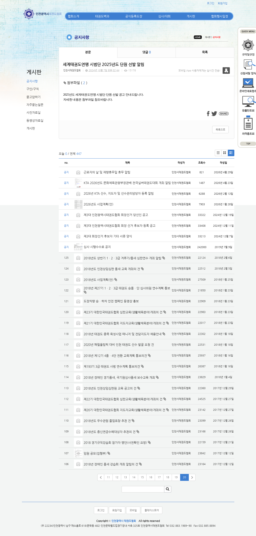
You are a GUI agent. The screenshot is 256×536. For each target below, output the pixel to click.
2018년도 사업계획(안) (98, 279)
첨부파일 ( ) (75, 83)
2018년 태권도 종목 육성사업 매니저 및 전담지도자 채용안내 (122, 334)
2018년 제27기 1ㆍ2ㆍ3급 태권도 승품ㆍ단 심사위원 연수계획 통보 (127, 288)
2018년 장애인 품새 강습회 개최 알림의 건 (111, 464)
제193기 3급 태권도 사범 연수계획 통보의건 (112, 366)
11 (108, 477)
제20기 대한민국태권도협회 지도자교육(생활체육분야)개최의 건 (124, 410)
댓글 (146, 52)
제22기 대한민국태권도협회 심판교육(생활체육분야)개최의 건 (123, 399)
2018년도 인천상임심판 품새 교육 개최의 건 (112, 269)
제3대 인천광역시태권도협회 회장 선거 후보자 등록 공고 (119, 225)
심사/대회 (164, 16)
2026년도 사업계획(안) (98, 204)
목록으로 (220, 129)
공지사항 (32, 81)
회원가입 (222, 3)
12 (116, 477)
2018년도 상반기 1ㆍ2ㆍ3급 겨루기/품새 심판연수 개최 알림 (122, 258)
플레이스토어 (152, 510)
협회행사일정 (219, 16)
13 (125, 477)
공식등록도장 (133, 16)
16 (150, 477)
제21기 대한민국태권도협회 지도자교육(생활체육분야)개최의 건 (124, 323)
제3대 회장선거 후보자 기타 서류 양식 (108, 236)
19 (176, 477)
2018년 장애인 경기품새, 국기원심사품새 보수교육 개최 (119, 377)
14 (133, 477)
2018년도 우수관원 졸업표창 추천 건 (107, 420)
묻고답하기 (33, 97)
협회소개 (73, 16)
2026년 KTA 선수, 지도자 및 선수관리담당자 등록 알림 (119, 193)
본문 (88, 52)
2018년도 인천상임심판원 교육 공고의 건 (110, 388)
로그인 (210, 3)
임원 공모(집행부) (95, 453)
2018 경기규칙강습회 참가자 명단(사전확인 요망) (115, 442)
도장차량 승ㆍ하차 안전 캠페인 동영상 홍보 (111, 301)
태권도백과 (102, 16)
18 (167, 477)
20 (184, 477)
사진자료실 (33, 112)
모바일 (133, 510)
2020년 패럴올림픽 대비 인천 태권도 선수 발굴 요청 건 (119, 344)
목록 (205, 52)
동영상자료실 (34, 120)
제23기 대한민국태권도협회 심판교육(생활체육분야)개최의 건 (123, 312)
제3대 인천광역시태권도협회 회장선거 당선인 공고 (116, 215)
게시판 (191, 16)
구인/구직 (32, 89)
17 (159, 477)
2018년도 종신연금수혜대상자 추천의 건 (109, 431)
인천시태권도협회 (72, 70)
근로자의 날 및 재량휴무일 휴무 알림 (107, 172)
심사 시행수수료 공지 (97, 247)
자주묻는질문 (34, 104)
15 (142, 477)
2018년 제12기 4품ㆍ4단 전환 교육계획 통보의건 (115, 355)
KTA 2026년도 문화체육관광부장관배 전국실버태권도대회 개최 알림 (127, 183)
